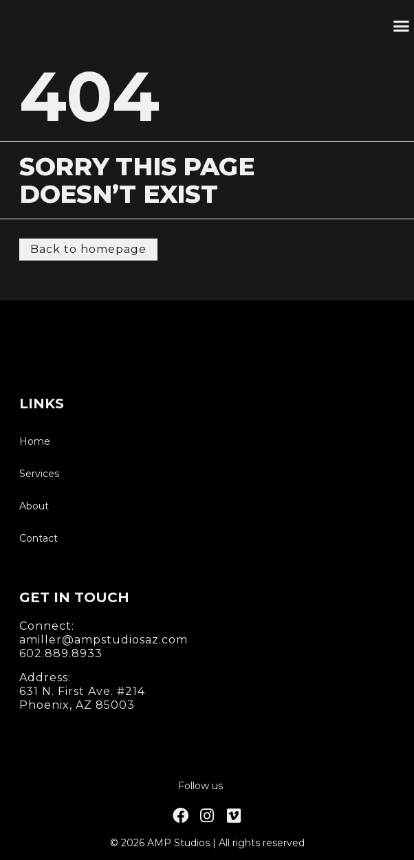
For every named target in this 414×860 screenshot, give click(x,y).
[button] (401, 26)
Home (34, 441)
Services (39, 473)
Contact (38, 538)
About (34, 506)
